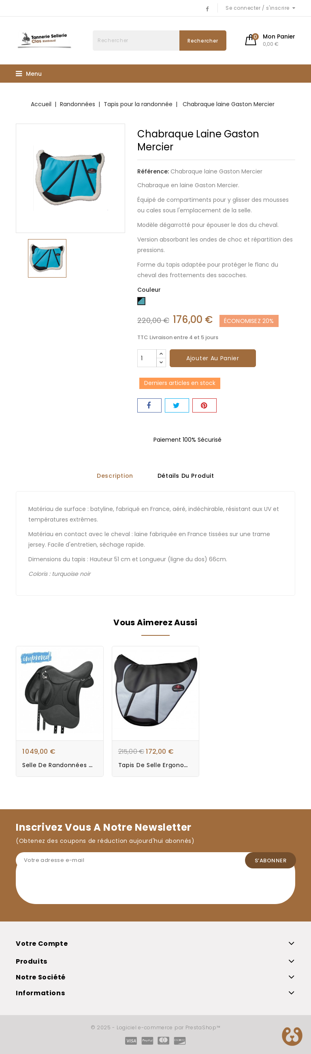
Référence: (153, 171)
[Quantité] (147, 358)
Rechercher (202, 40)
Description (115, 476)
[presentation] (77, 888)
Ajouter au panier (212, 358)
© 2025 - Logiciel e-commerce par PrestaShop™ (156, 1027)
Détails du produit (186, 476)
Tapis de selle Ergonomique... (163, 765)
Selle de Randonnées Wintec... (68, 765)
